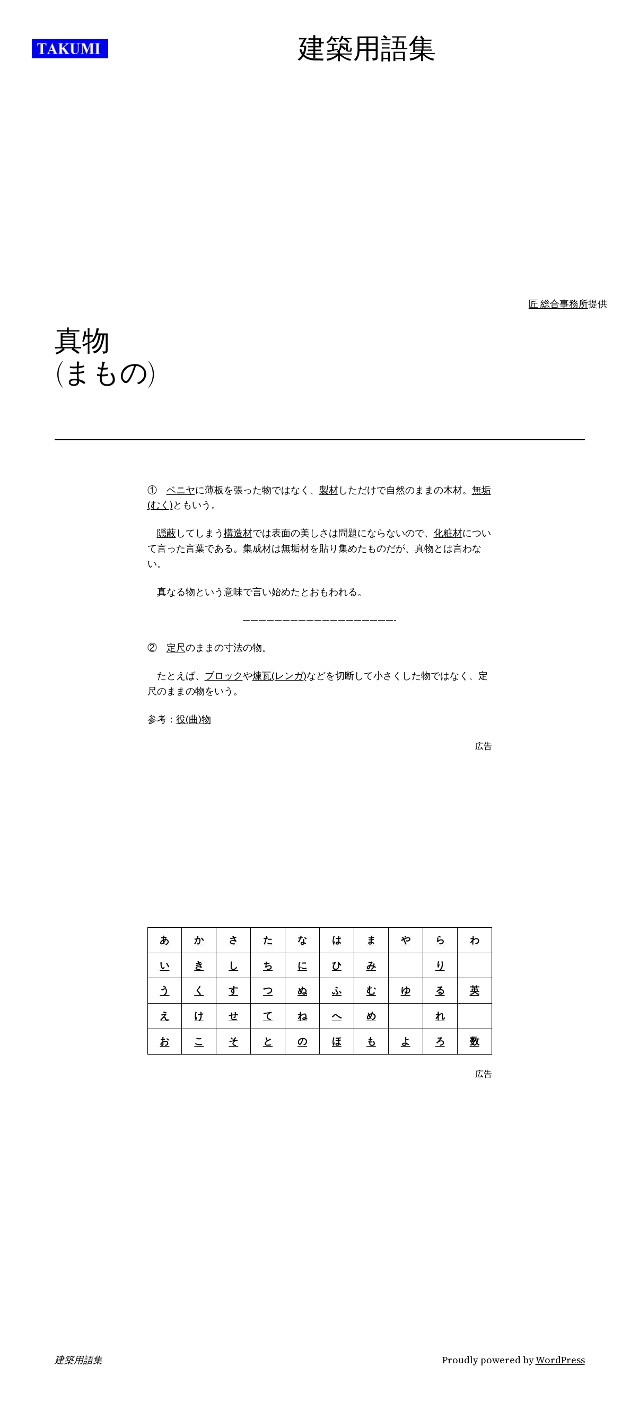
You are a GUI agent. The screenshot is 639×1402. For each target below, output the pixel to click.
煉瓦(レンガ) (279, 675)
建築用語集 (78, 1360)
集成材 (257, 548)
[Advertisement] (319, 212)
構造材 (238, 532)
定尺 (176, 647)
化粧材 (448, 532)
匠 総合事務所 (558, 303)
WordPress (560, 1359)
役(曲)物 (193, 719)
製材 (328, 490)
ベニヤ (181, 490)
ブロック (224, 675)
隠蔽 (166, 532)
